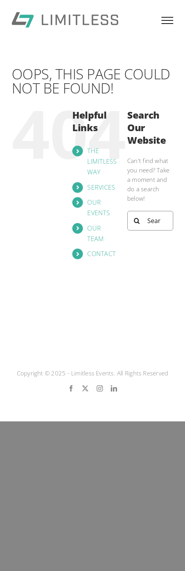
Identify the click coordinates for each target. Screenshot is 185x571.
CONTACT (101, 253)
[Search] (137, 221)
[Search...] (150, 221)
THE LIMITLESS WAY (102, 161)
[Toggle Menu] (167, 20)
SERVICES (101, 187)
